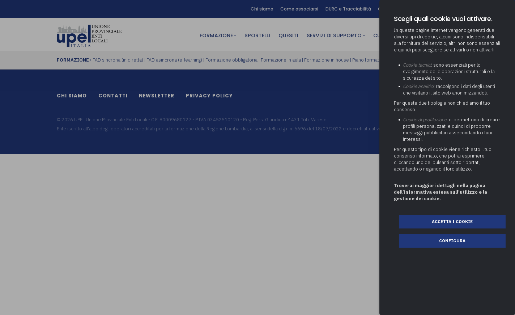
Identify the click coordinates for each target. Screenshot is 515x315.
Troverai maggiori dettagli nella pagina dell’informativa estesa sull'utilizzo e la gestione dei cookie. (440, 192)
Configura (452, 240)
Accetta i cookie (452, 221)
